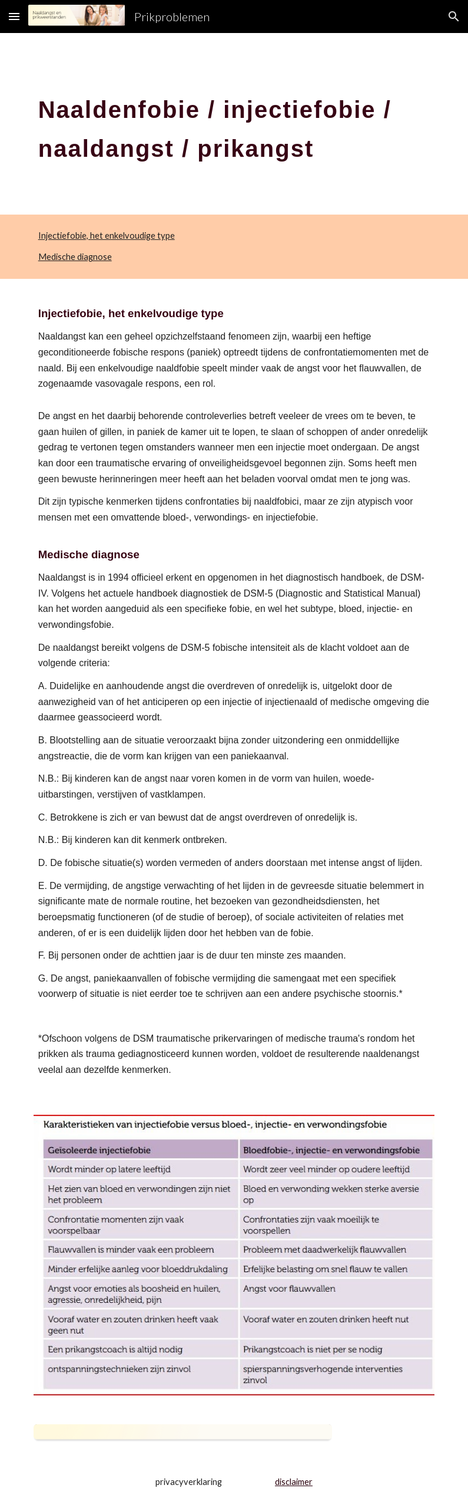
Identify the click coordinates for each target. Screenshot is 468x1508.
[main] (234, 123)
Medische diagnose (75, 257)
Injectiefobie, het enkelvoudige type (106, 236)
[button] (14, 16)
